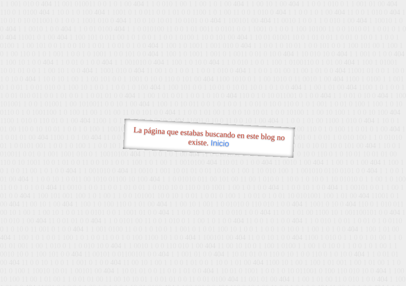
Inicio (220, 143)
